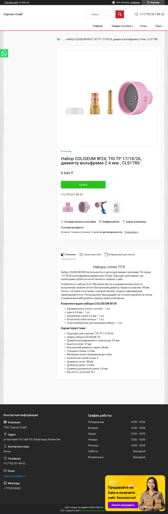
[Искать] (119, 14)
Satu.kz (99, 507)
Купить (83, 184)
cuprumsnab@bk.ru (15, 476)
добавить (135, 2)
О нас (143, 26)
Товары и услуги (121, 26)
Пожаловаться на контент (94, 510)
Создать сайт (11, 2)
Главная (98, 26)
